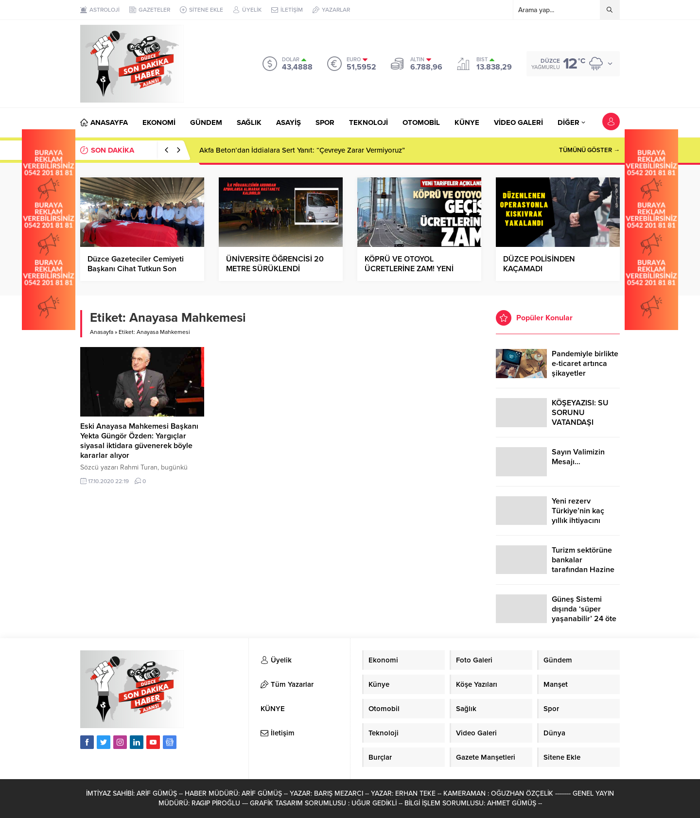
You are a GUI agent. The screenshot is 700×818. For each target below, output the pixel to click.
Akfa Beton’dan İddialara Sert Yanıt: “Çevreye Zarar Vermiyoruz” (302, 150)
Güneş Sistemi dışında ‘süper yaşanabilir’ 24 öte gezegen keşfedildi (584, 613)
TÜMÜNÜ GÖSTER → (589, 150)
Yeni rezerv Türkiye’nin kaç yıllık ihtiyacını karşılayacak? (578, 515)
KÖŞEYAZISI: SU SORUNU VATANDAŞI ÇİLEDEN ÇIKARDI (583, 417)
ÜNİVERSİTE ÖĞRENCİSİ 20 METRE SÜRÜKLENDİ (275, 264)
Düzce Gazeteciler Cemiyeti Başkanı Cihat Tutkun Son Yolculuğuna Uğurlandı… (136, 268)
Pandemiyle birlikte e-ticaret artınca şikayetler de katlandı (585, 368)
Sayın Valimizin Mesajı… (578, 457)
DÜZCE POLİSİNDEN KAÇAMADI (539, 264)
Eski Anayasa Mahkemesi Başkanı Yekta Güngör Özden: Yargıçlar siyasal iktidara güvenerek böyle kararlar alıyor (139, 440)
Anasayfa (101, 332)
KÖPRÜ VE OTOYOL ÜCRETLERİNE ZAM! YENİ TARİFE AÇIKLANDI (409, 268)
